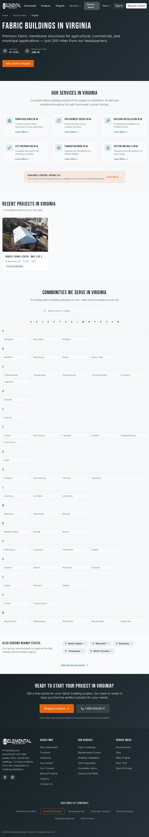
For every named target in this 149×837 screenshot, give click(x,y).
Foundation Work (87, 768)
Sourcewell (30, 6)
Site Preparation (87, 763)
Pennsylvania (123, 747)
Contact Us (46, 784)
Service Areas (92, 5)
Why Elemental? (49, 747)
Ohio (118, 752)
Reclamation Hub (77, 811)
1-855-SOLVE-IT (93, 708)
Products (45, 6)
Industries (45, 757)
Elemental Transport (100, 811)
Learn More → (113, 176)
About (107, 6)
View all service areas (74, 665)
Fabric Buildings (86, 747)
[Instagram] (12, 777)
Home (5, 15)
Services (75, 6)
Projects (60, 6)
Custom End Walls (88, 773)
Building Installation (88, 757)
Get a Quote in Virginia (18, 63)
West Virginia (123, 757)
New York (121, 763)
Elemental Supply (125, 811)
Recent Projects (49, 773)
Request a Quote (136, 6)
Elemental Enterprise (64, 818)
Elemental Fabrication (26, 811)
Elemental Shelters (52, 811)
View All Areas (124, 768)
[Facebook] (5, 777)
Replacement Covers (89, 752)
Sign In (119, 6)
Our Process (47, 768)
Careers (44, 778)
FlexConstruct (87, 818)
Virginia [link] (35, 15)
